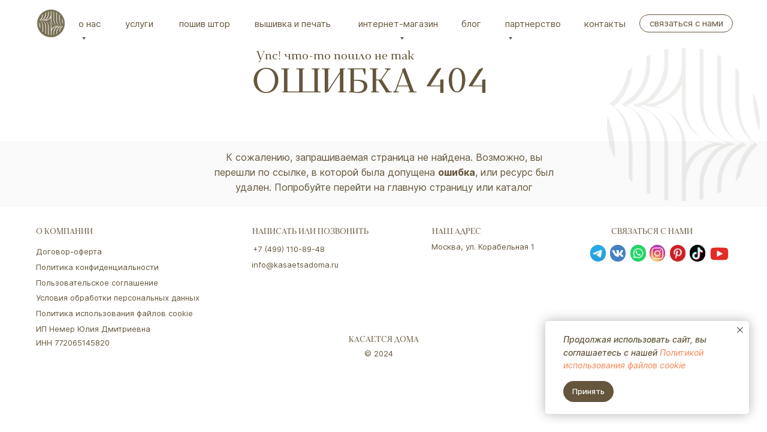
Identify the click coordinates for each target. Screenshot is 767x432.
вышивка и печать (293, 23)
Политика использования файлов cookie (114, 313)
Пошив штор (204, 23)
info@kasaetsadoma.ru (295, 264)
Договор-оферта (69, 251)
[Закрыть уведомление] (740, 330)
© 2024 (378, 353)
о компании (64, 232)
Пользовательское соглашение (97, 282)
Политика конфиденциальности (97, 267)
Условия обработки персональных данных (118, 297)
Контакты (605, 23)
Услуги (139, 23)
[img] (51, 23)
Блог (471, 23)
